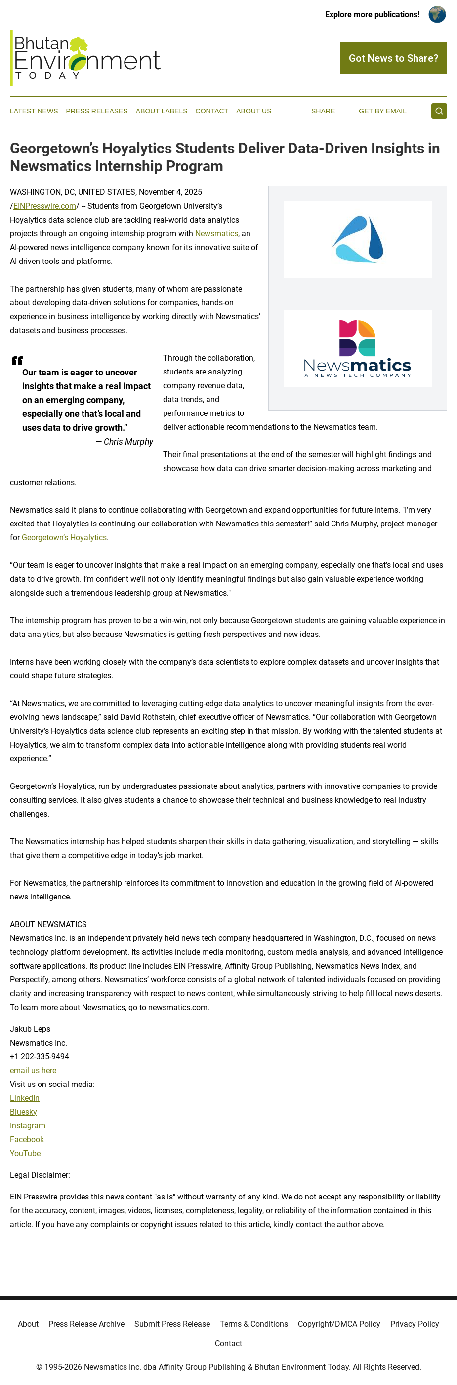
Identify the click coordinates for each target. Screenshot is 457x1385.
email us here (33, 1070)
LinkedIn (25, 1098)
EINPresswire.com (44, 206)
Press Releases (97, 111)
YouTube (25, 1153)
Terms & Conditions (254, 1324)
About (28, 1324)
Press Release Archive (86, 1324)
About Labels (162, 111)
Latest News (34, 111)
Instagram (27, 1125)
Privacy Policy (414, 1324)
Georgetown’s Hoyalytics (64, 537)
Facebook (27, 1139)
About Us (253, 111)
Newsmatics (216, 233)
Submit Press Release (172, 1324)
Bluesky (23, 1112)
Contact (212, 111)
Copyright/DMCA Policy (339, 1324)
